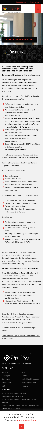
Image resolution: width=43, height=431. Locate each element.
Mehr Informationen (27, 420)
